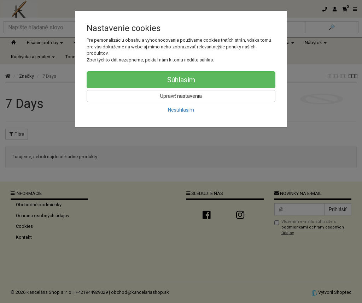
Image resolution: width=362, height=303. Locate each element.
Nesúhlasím (181, 110)
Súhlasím (181, 80)
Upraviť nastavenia (181, 96)
